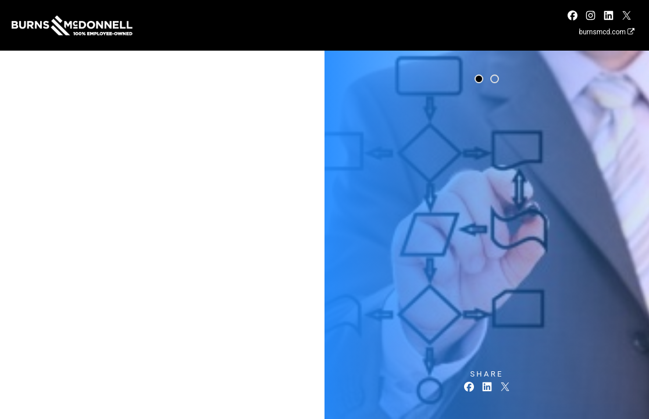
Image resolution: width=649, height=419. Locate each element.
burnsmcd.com (606, 32)
